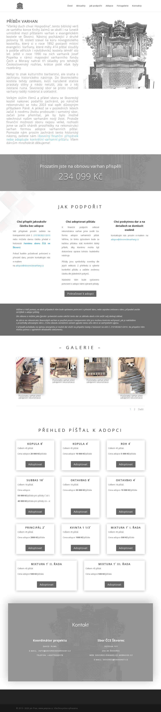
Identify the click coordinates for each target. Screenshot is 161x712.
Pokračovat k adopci (80, 294)
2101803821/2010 (41, 235)
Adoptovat (35, 464)
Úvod (69, 6)
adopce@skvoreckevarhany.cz (30, 265)
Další (140, 409)
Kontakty (137, 6)
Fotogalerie (122, 6)
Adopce (109, 6)
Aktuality (81, 6)
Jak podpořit (95, 6)
